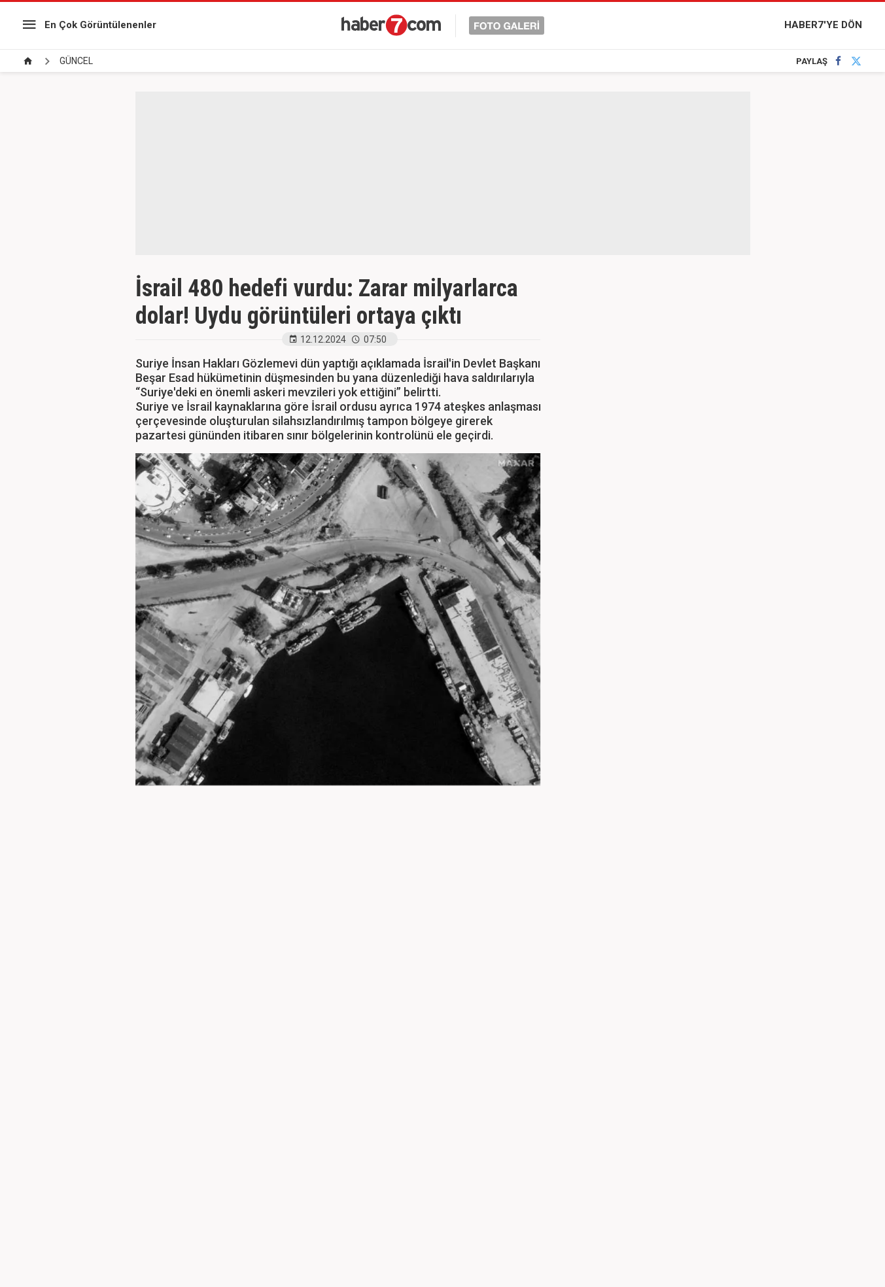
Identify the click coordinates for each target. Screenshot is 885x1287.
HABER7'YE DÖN (823, 25)
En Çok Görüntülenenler (100, 25)
